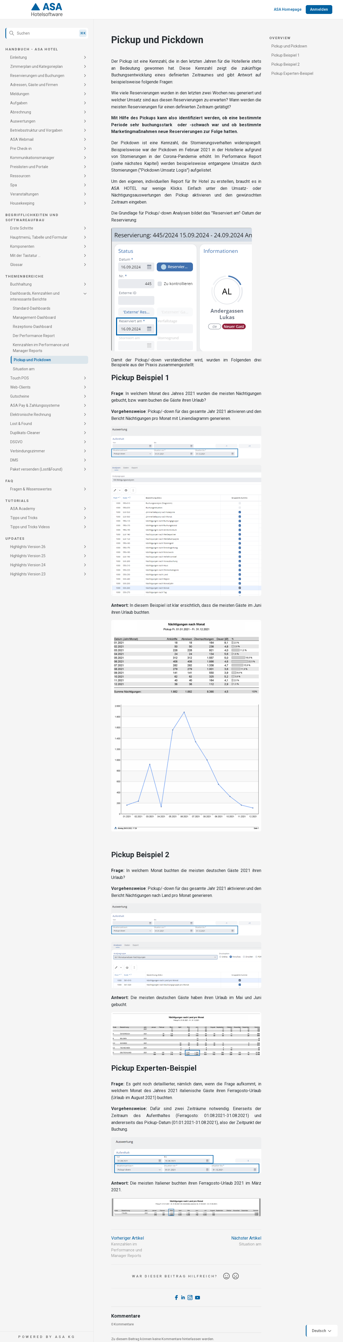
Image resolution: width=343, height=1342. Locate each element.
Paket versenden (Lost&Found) (36, 469)
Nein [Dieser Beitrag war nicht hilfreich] (235, 1276)
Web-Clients (20, 387)
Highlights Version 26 (28, 547)
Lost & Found (21, 424)
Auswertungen (22, 121)
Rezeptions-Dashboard (32, 326)
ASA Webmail (21, 139)
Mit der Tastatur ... (25, 255)
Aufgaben (18, 103)
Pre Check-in (21, 148)
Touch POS (19, 378)
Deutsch (322, 1331)
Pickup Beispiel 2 (285, 64)
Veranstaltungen (24, 194)
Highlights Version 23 (28, 574)
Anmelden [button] (319, 9)
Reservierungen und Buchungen (37, 75)
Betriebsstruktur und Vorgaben (36, 130)
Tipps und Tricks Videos (30, 527)
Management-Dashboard (34, 317)
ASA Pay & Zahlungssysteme (35, 405)
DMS (14, 460)
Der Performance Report (34, 336)
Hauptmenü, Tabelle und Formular (39, 237)
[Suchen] (46, 33)
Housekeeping (22, 203)
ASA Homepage (287, 9)
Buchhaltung (21, 284)
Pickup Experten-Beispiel (292, 73)
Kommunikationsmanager (32, 158)
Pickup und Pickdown (32, 360)
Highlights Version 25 (28, 556)
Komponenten (22, 246)
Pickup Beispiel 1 (285, 55)
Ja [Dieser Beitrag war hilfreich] (226, 1276)
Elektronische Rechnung (30, 414)
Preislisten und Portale (29, 167)
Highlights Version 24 (28, 565)
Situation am (24, 369)
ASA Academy (22, 509)
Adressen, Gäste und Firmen (34, 85)
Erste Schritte (21, 228)
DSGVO (16, 442)
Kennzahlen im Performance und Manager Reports (41, 348)
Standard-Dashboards (31, 308)
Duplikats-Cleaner (25, 433)
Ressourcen (20, 176)
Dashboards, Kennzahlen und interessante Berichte (34, 296)
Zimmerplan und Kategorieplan (36, 66)
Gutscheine (19, 396)
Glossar (16, 265)
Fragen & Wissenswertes (31, 489)
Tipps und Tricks (24, 518)
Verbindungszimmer (27, 451)
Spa (13, 185)
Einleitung (18, 57)
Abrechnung (20, 112)
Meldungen (19, 94)
